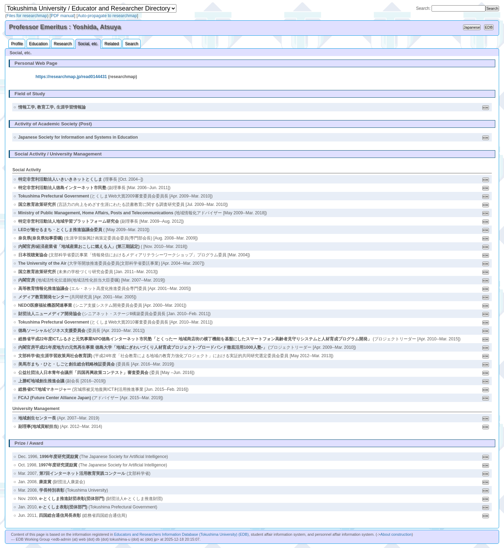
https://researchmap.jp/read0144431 (71, 76)
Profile (17, 43)
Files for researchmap (26, 15)
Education (38, 43)
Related (111, 43)
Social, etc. (88, 43)
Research (62, 43)
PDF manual (62, 15)
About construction (396, 534)
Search (131, 43)
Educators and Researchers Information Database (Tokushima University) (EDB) (181, 534)
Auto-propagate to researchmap (107, 15)
